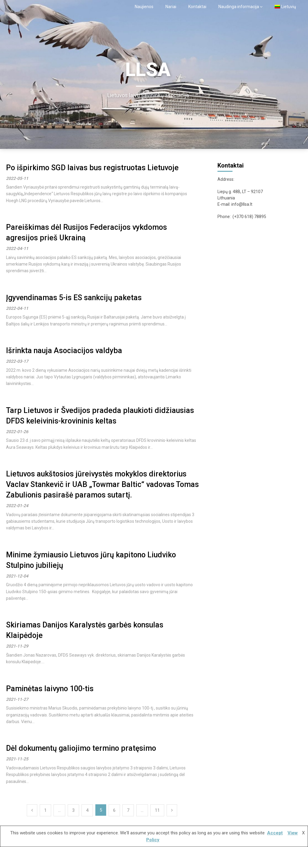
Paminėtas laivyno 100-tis (50, 688)
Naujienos (144, 6)
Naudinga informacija (238, 6)
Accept (275, 833)
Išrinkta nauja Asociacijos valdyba (64, 350)
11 (157, 810)
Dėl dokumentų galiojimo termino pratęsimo (81, 748)
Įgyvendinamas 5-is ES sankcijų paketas (74, 297)
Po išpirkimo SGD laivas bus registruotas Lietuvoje (92, 167)
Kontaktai (197, 6)
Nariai (170, 6)
